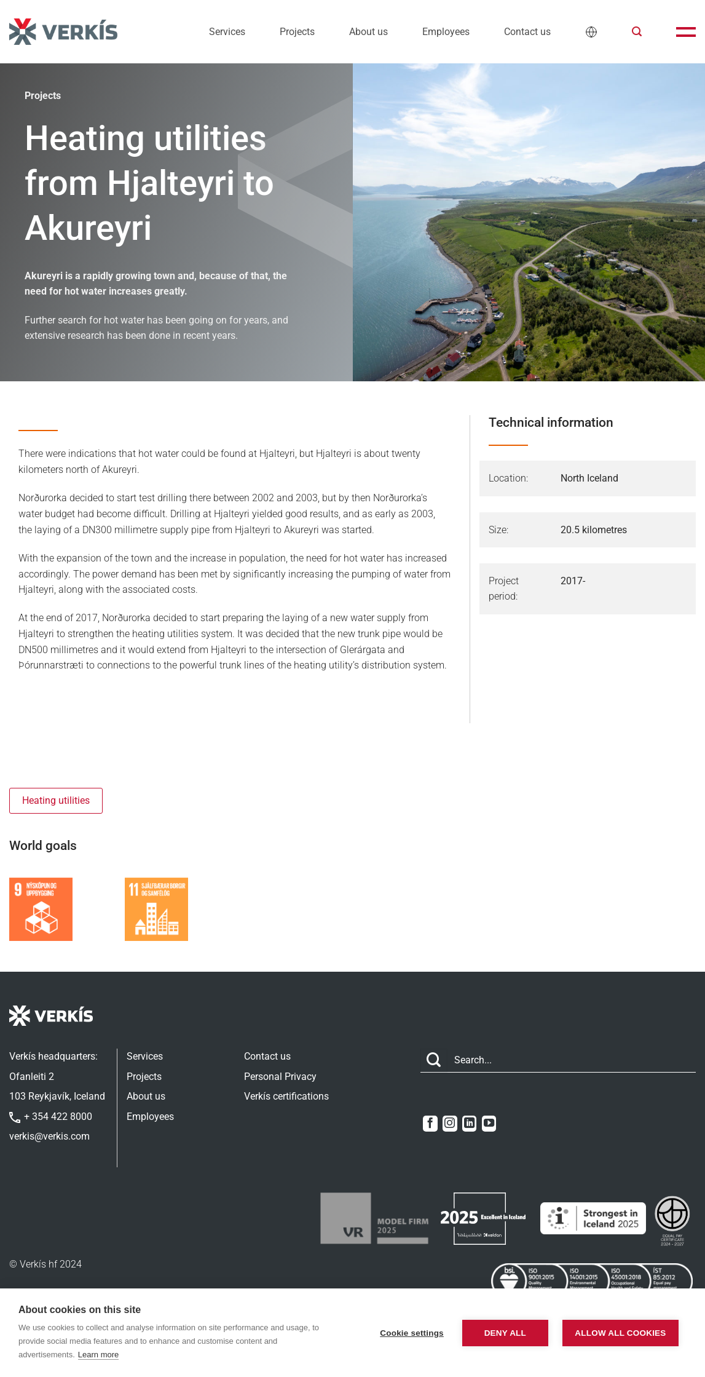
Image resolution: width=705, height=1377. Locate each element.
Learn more (98, 1354)
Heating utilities (56, 800)
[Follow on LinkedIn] (469, 1124)
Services (227, 32)
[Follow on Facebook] (430, 1124)
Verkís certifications (286, 1096)
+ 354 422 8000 (50, 1116)
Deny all (505, 1333)
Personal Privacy (280, 1076)
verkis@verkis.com (49, 1136)
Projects (297, 32)
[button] (637, 32)
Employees (446, 32)
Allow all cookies (620, 1333)
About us (368, 32)
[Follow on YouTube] (489, 1124)
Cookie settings (412, 1333)
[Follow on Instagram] (450, 1124)
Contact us (527, 32)
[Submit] (433, 1061)
